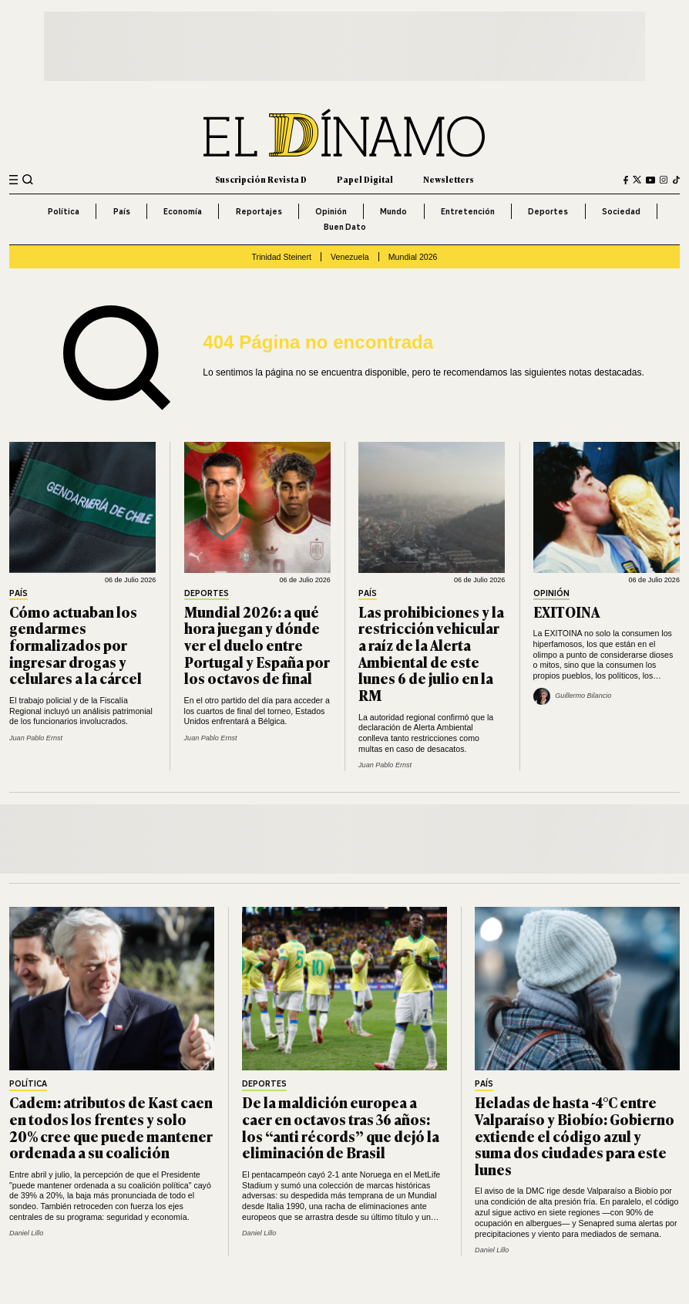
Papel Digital (365, 179)
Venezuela (350, 256)
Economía (182, 211)
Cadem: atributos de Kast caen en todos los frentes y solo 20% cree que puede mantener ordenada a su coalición (111, 1127)
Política (63, 211)
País (121, 211)
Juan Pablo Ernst (35, 738)
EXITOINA (566, 611)
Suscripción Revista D (261, 179)
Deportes (548, 211)
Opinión (331, 211)
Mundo (393, 211)
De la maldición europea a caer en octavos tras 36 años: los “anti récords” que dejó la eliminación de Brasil (340, 1127)
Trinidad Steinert (281, 256)
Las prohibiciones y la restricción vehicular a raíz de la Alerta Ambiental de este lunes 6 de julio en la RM (431, 653)
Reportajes (259, 211)
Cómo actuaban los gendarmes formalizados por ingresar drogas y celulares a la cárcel (75, 645)
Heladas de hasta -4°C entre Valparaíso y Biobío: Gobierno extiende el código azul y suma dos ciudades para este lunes (574, 1135)
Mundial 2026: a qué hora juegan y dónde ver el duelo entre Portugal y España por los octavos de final (257, 645)
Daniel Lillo (26, 1233)
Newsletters (448, 179)
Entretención (468, 211)
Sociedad (621, 211)
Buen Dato (345, 226)
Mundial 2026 (413, 256)
